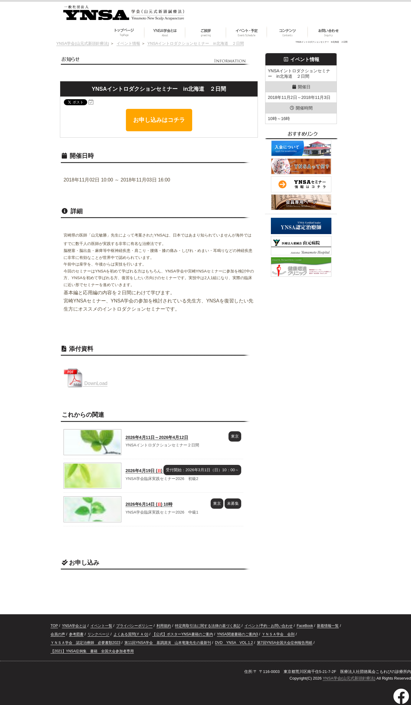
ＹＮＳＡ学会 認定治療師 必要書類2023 (85, 643)
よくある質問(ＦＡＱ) (130, 634)
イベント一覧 (101, 626)
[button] (287, 32)
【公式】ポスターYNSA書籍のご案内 (182, 634)
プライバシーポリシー (134, 626)
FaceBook (305, 626)
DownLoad (85, 383)
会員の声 (58, 634)
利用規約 (163, 626)
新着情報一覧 (328, 626)
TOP (54, 626)
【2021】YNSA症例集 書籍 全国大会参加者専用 (92, 651)
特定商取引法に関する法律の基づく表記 (207, 626)
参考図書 (76, 634)
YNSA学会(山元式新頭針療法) (349, 678)
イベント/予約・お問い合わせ (269, 626)
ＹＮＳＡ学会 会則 (278, 634)
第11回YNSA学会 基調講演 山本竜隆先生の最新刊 (167, 643)
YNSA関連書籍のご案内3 (237, 634)
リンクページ (98, 634)
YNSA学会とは (74, 626)
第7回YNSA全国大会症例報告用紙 (284, 643)
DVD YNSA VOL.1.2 (234, 643)
